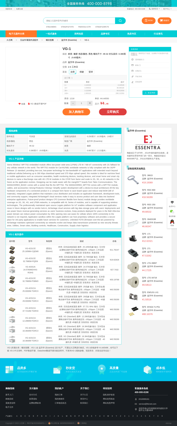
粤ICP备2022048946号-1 (36, 423)
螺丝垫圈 (50, 40)
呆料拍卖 (78, 34)
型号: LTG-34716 (149, 278)
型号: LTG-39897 (149, 263)
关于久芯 (84, 395)
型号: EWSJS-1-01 (150, 292)
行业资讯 (158, 34)
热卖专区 (131, 34)
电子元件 (9, 407)
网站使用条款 (109, 399)
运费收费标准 (35, 403)
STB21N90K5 (51, 27)
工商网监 (82, 423)
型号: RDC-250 (148, 204)
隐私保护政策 (109, 395)
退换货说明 (10, 403)
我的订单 (59, 395)
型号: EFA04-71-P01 (151, 307)
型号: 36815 (147, 175)
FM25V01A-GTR (84, 27)
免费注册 (19, 9)
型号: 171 (146, 234)
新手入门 (9, 395)
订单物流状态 (60, 403)
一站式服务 (51, 34)
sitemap (168, 423)
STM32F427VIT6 (67, 27)
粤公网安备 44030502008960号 (61, 423)
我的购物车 (59, 399)
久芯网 (19, 20)
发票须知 (33, 399)
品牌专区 (105, 34)
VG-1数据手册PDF (37, 104)
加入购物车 (76, 112)
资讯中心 (84, 399)
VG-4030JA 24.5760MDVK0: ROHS (30, 270)
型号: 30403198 (149, 219)
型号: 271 (146, 248)
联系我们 (84, 403)
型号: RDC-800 (148, 190)
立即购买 (113, 112)
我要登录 (9, 9)
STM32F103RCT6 (102, 27)
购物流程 (9, 399)
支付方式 (33, 395)
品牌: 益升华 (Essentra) (152, 179)
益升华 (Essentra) (69, 40)
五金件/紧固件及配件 (29, 40)
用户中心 (167, 9)
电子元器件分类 (16, 34)
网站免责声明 (109, 403)
